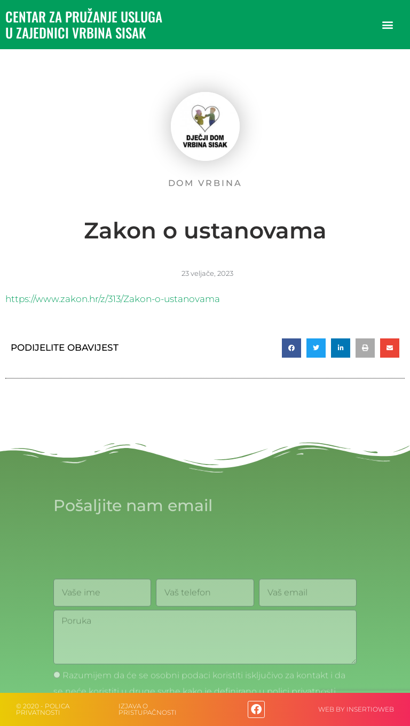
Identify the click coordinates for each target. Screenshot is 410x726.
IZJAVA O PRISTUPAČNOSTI (148, 709)
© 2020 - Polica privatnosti (42, 709)
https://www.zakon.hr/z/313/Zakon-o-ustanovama (112, 299)
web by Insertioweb (356, 709)
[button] (388, 25)
